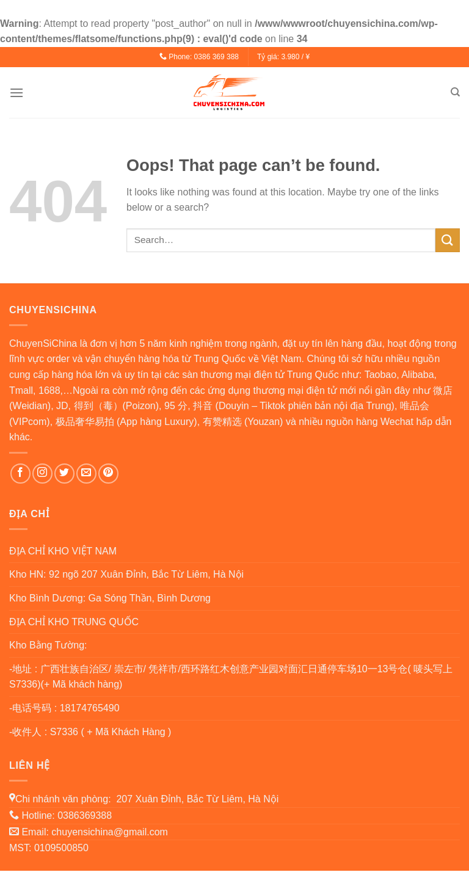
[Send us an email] (86, 473)
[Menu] (16, 92)
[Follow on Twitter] (64, 473)
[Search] (455, 92)
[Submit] (447, 240)
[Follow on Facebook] (20, 473)
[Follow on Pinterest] (108, 473)
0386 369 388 (216, 57)
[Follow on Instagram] (42, 473)
